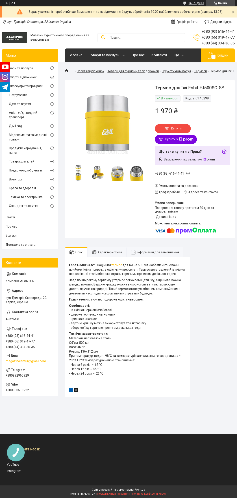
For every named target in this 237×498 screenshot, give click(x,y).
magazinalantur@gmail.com (26, 361)
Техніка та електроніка (26, 197)
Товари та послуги (104, 55)
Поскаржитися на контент (113, 493)
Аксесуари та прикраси (26, 86)
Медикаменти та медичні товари (28, 137)
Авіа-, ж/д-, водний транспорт (23, 115)
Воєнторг (16, 179)
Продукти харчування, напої (25, 150)
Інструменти (18, 95)
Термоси (200, 71)
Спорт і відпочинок (90, 71)
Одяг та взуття (20, 104)
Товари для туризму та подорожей (133, 71)
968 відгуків (196, 3)
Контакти (159, 55)
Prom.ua (140, 489)
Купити (176, 128)
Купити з (179, 139)
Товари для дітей (21, 161)
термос (116, 265)
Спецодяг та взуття (23, 206)
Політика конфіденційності (149, 493)
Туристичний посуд (176, 71)
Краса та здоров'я (22, 188)
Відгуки (11, 235)
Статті (10, 217)
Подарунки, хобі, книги (25, 170)
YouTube (13, 464)
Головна (75, 55)
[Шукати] (103, 37)
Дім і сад (15, 126)
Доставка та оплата (20, 244)
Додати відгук (221, 22)
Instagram (14, 471)
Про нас (138, 55)
